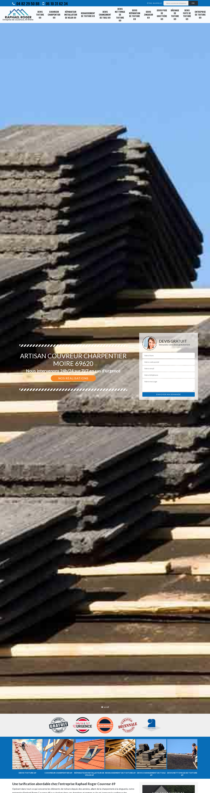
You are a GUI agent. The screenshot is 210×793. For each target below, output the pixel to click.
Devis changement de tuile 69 (105, 14)
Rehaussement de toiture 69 (88, 14)
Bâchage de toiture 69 (175, 15)
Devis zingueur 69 (148, 14)
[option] (105, 396)
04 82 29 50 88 (25, 3)
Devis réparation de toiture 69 (134, 15)
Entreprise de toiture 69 (200, 14)
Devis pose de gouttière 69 (162, 15)
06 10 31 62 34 (55, 3)
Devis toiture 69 (40, 14)
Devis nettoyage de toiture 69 (120, 14)
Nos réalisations (73, 378)
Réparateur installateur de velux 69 (70, 14)
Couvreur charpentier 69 (54, 14)
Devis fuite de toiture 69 (187, 15)
